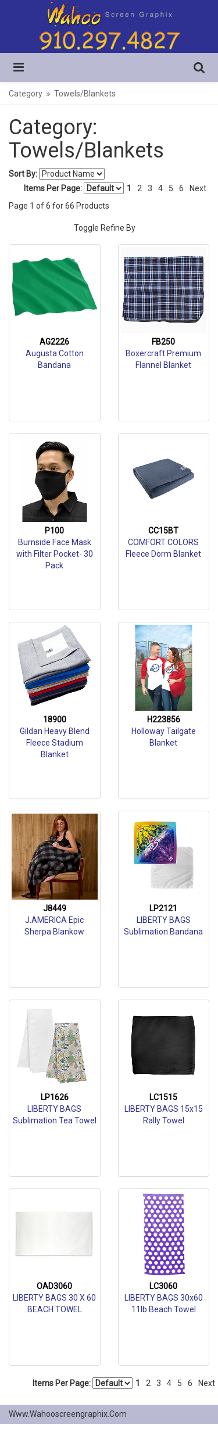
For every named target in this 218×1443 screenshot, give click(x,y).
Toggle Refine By (104, 227)
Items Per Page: (74, 188)
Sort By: (23, 173)
